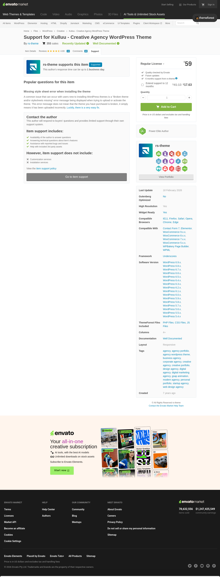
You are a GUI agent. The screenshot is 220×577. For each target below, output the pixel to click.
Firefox (173, 218)
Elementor (32, 23)
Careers (111, 515)
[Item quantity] (166, 97)
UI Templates (124, 23)
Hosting (44, 23)
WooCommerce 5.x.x (174, 242)
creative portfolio (181, 365)
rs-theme (33, 43)
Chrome (167, 222)
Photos (98, 14)
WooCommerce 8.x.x (174, 235)
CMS (97, 23)
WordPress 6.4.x (172, 280)
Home (26, 31)
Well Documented (172, 338)
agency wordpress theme (176, 354)
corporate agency (172, 361)
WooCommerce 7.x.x (174, 239)
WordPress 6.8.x (172, 266)
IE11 (165, 218)
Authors (46, 515)
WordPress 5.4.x (172, 316)
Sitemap (111, 534)
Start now (60, 470)
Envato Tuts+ (57, 556)
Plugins (136, 23)
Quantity (145, 92)
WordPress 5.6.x (172, 309)
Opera (189, 218)
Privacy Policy (115, 522)
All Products (75, 556)
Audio (68, 14)
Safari (181, 218)
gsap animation (180, 376)
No (164, 196)
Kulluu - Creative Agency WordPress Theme (89, 31)
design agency (170, 369)
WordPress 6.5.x (172, 276)
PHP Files (168, 322)
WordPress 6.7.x (172, 269)
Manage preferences (191, 569)
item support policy (46, 168)
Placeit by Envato (36, 556)
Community (78, 509)
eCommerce (108, 23)
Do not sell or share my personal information (131, 528)
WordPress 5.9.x (172, 298)
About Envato (114, 509)
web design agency (173, 387)
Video (55, 14)
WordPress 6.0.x (172, 294)
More (167, 23)
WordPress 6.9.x (172, 262)
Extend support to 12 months (169, 85)
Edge (176, 222)
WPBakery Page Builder (176, 246)
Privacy (82, 572)
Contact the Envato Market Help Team (166, 406)
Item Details (30, 51)
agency (166, 350)
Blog (74, 515)
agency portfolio (180, 350)
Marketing (87, 23)
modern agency (171, 379)
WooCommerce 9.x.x (174, 232)
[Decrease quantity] (143, 97)
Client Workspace (151, 23)
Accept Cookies (141, 569)
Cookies (8, 534)
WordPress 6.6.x (172, 273)
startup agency (181, 383)
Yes (165, 212)
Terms (7, 509)
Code (43, 14)
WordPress (19, 23)
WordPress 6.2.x (172, 287)
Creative (61, 31)
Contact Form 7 (171, 228)
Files (36, 31)
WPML (166, 250)
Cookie (67, 572)
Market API (10, 522)
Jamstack (74, 23)
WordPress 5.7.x (172, 305)
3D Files (113, 14)
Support (95, 51)
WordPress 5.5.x (172, 312)
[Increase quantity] (189, 97)
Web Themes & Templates (19, 14)
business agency (172, 358)
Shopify (63, 23)
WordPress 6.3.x (172, 284)
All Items (7, 23)
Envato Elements (13, 556)
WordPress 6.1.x (172, 291)
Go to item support (76, 176)
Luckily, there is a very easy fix (83, 107)
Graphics (83, 14)
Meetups (76, 522)
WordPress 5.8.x (172, 302)
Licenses (9, 515)
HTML (54, 23)
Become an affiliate (14, 528)
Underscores (170, 256)
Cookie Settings (12, 541)
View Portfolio (166, 177)
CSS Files (180, 322)
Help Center (48, 509)
